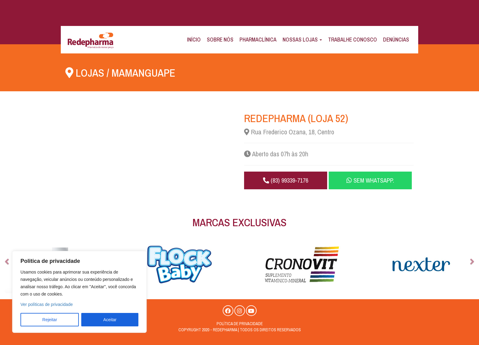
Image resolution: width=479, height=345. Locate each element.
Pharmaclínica (258, 39)
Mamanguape (143, 73)
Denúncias (396, 39)
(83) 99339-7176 (285, 180)
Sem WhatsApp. (370, 180)
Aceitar (110, 319)
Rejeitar (49, 319)
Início (194, 39)
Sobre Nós (220, 39)
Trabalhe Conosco (352, 39)
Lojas (90, 73)
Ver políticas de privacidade (46, 304)
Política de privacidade (240, 323)
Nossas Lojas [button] (302, 39)
